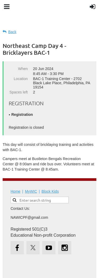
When (23, 69)
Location (21, 79)
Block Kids (50, 191)
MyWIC (31, 191)
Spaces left (19, 92)
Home (15, 191)
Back (12, 32)
